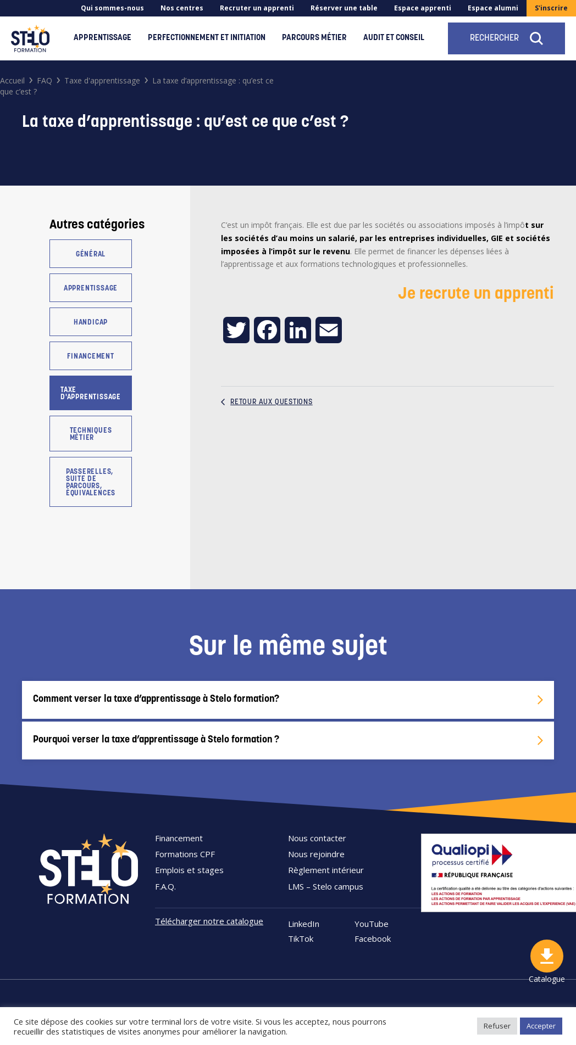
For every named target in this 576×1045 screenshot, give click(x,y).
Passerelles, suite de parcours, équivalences (90, 482)
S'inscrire (551, 8)
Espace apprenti (422, 8)
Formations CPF (185, 853)
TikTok (300, 938)
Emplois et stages (189, 869)
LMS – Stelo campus (325, 886)
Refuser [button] (497, 1026)
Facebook (373, 938)
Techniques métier (91, 434)
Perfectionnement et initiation (206, 38)
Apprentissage (102, 38)
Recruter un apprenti (257, 8)
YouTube (372, 924)
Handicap (91, 322)
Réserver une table (344, 8)
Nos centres (181, 8)
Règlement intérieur (326, 869)
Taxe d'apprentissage (90, 394)
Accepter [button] (541, 1026)
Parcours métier (314, 38)
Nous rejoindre (316, 853)
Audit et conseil (393, 38)
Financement (90, 356)
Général (91, 254)
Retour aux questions (267, 402)
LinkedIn (303, 924)
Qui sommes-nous (112, 8)
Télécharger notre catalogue (209, 920)
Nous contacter (317, 837)
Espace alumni (493, 8)
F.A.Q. (165, 886)
